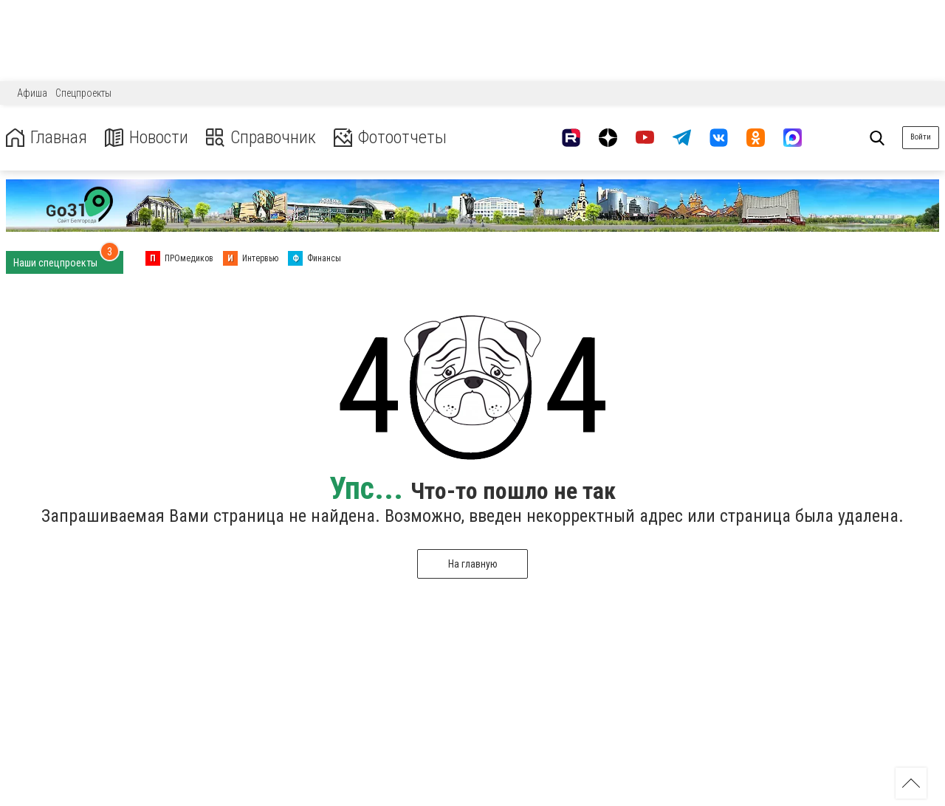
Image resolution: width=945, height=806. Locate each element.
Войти (920, 137)
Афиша (32, 93)
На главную (473, 564)
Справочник (261, 138)
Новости (146, 138)
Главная (46, 138)
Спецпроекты (83, 93)
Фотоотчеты (390, 138)
